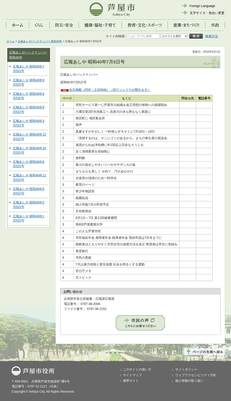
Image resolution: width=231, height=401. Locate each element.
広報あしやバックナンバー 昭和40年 (40, 41)
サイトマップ (132, 375)
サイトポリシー (186, 369)
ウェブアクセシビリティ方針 (195, 375)
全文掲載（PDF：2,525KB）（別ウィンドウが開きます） (110, 89)
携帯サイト (131, 380)
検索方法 (211, 36)
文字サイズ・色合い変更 (207, 13)
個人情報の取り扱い (189, 380)
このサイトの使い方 (137, 369)
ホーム (11, 41)
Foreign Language (202, 6)
